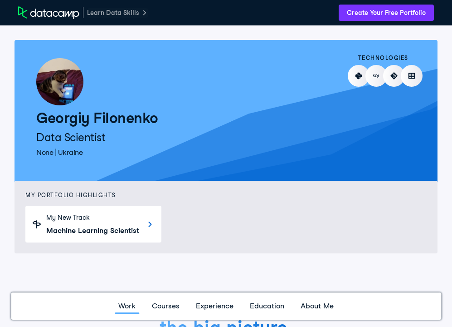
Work (127, 306)
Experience (214, 306)
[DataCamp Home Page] (48, 12)
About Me (317, 306)
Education (267, 306)
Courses (166, 306)
